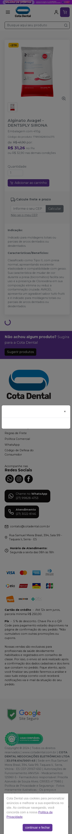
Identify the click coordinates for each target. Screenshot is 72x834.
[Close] (65, 411)
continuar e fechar (37, 827)
